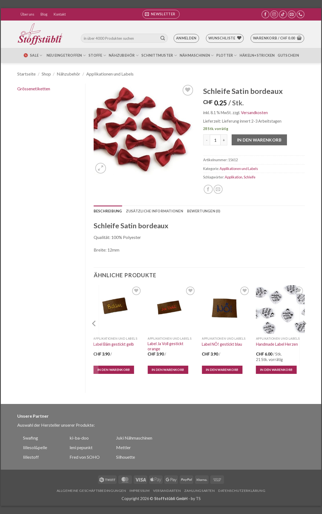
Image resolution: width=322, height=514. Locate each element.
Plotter (226, 55)
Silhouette (125, 457)
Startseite (26, 73)
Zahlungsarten (199, 491)
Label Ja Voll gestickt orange (165, 346)
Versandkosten (254, 112)
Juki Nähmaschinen (134, 437)
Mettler (123, 447)
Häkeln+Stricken (257, 55)
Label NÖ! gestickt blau (222, 344)
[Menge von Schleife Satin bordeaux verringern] (206, 139)
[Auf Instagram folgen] (274, 14)
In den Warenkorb (259, 139)
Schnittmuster (159, 55)
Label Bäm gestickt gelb (113, 344)
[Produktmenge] (215, 139)
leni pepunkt (81, 447)
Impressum (140, 491)
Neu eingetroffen (66, 55)
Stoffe (97, 55)
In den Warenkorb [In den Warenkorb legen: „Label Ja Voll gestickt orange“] (168, 369)
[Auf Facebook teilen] (208, 189)
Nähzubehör (124, 55)
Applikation (233, 177)
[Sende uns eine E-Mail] (292, 14)
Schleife (249, 177)
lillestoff (31, 457)
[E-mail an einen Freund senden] (218, 189)
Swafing (30, 437)
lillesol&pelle (35, 447)
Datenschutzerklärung (241, 491)
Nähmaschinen (197, 55)
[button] (161, 14)
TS (198, 498)
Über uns (27, 14)
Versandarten (167, 491)
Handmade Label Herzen (277, 344)
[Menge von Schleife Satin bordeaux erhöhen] (224, 139)
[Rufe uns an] (300, 14)
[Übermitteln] (162, 38)
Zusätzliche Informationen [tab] (154, 211)
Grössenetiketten (33, 88)
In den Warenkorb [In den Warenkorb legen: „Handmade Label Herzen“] (276, 369)
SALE (32, 55)
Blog (44, 14)
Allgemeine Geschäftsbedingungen (91, 491)
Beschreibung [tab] (108, 211)
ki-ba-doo (79, 437)
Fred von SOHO (85, 457)
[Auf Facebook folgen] (265, 14)
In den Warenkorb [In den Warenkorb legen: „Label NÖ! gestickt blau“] (222, 369)
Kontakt (60, 14)
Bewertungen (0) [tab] (203, 211)
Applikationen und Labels (110, 73)
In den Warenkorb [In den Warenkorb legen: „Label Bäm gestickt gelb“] (113, 369)
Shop (46, 73)
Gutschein (288, 55)
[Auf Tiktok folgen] (283, 14)
